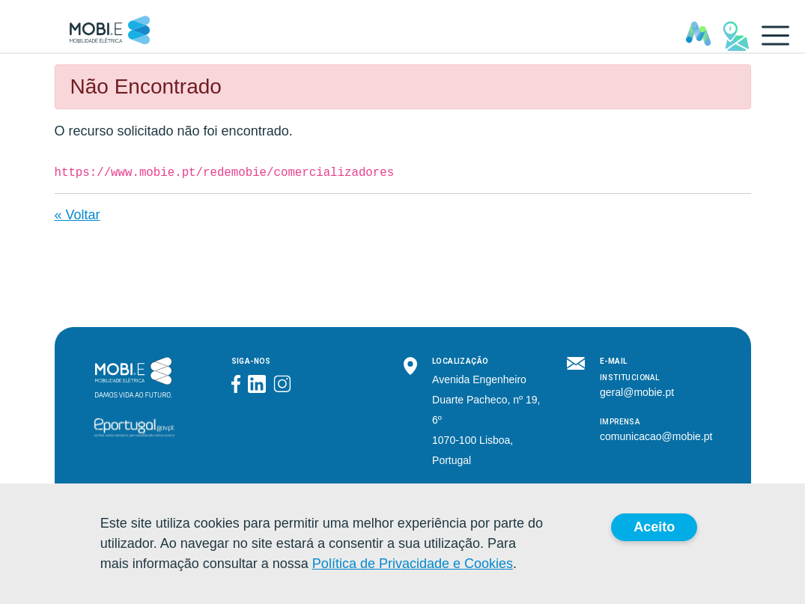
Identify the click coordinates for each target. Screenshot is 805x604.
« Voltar (77, 214)
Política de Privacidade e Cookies (412, 563)
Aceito (654, 526)
